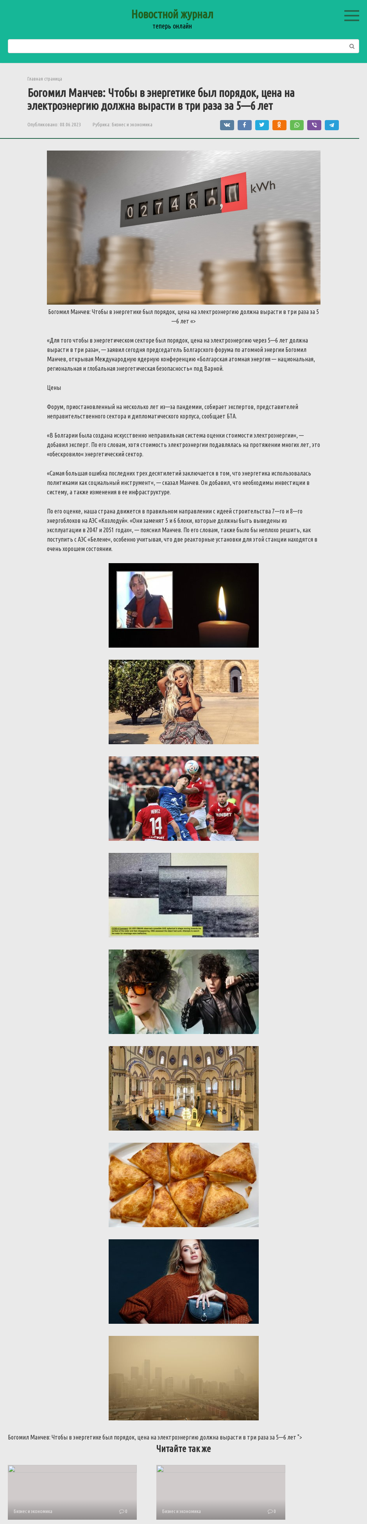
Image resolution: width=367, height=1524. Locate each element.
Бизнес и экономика (132, 124)
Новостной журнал (172, 14)
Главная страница (44, 78)
